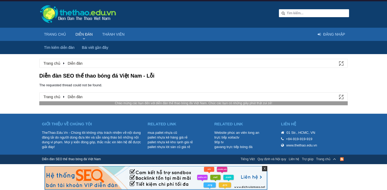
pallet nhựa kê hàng (163, 137)
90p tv (219, 142)
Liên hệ (294, 159)
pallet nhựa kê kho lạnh (165, 142)
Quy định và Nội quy (272, 159)
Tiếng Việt (248, 159)
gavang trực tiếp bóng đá (233, 147)
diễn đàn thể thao (168, 103)
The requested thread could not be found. (70, 85)
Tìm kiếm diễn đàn (59, 47)
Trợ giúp (307, 159)
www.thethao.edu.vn (301, 145)
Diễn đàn (84, 34)
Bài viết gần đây (95, 47)
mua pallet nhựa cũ (162, 133)
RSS (342, 159)
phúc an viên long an (243, 133)
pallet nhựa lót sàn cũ (164, 147)
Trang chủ (55, 34)
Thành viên (113, 34)
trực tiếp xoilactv (226, 137)
